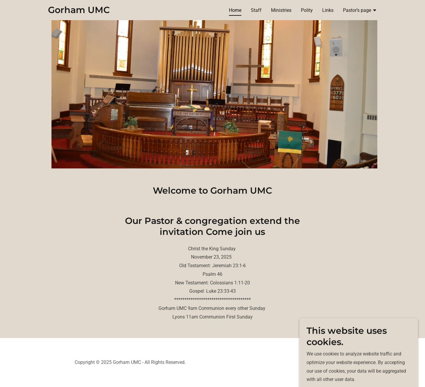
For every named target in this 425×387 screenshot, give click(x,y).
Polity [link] (307, 10)
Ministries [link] (281, 10)
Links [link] (327, 10)
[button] (360, 11)
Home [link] (235, 10)
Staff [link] (256, 10)
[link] (79, 11)
